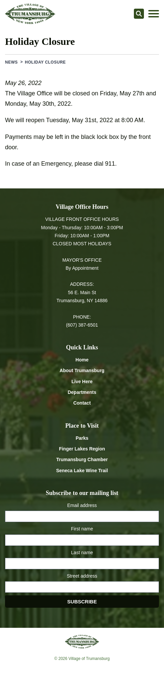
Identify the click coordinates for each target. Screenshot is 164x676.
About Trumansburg (82, 370)
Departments (82, 392)
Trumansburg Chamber (82, 459)
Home (82, 359)
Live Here (81, 381)
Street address (82, 576)
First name (82, 528)
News (11, 62)
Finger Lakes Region (82, 448)
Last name (82, 552)
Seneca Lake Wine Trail (82, 470)
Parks (82, 438)
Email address (82, 505)
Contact (82, 403)
